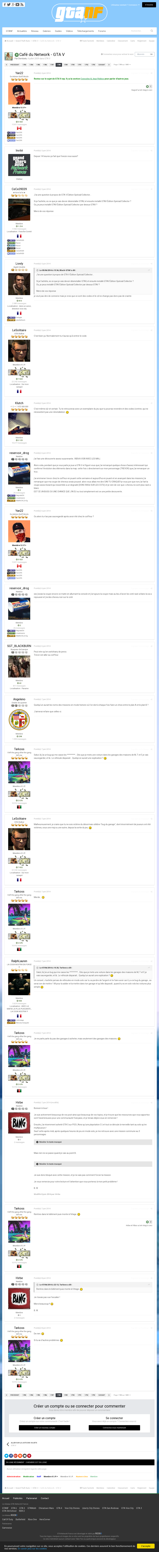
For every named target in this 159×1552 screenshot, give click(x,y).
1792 (86, 65)
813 (19, 301)
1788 (59, 65)
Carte (132, 41)
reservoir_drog (19, 453)
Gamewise (7, 1528)
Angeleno (19, 699)
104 (151, 54)
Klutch (19, 403)
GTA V (47, 58)
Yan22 (19, 73)
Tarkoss (19, 749)
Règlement (141, 41)
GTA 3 (139, 1508)
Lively (19, 263)
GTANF (9, 31)
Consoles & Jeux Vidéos (92, 79)
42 (19, 683)
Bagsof (134, 90)
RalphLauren (19, 961)
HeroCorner (44, 1519)
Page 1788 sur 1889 (122, 65)
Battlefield (20, 1519)
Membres (100, 41)
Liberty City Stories (91, 1508)
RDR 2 (22, 1511)
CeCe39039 (19, 189)
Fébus (135, 1225)
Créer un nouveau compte (44, 1428)
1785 (38, 65)
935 (19, 1001)
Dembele (22, 58)
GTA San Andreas (110, 1508)
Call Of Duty (7, 1519)
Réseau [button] (34, 31)
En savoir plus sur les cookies (32, 1548)
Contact (45, 1498)
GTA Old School (9, 1511)
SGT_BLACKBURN (19, 646)
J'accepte (145, 1546)
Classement (123, 41)
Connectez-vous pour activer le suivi (118, 54)
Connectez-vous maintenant (114, 1428)
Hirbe (19, 1102)
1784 (31, 65)
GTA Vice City (127, 1508)
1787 (52, 65)
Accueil (5, 1498)
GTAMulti (32, 1508)
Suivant (101, 65)
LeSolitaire (19, 330)
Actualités (22, 31)
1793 (93, 65)
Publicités (17, 1498)
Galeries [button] (47, 31)
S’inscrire (149, 5)
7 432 (19, 379)
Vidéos (69, 31)
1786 (45, 65)
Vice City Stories (72, 1508)
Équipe (151, 41)
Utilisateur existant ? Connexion (125, 5)
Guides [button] (58, 31)
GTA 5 (22, 1508)
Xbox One (32, 1519)
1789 (65, 65)
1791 (79, 65)
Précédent (14, 65)
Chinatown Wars (46, 1508)
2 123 (19, 440)
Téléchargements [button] (85, 31)
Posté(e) (42, 73)
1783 (24, 65)
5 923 (19, 122)
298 (19, 736)
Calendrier (111, 41)
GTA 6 (14, 1508)
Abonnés (140, 54)
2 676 (19, 800)
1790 (72, 65)
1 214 (19, 226)
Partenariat (31, 1498)
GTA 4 (59, 1508)
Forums (102, 31)
